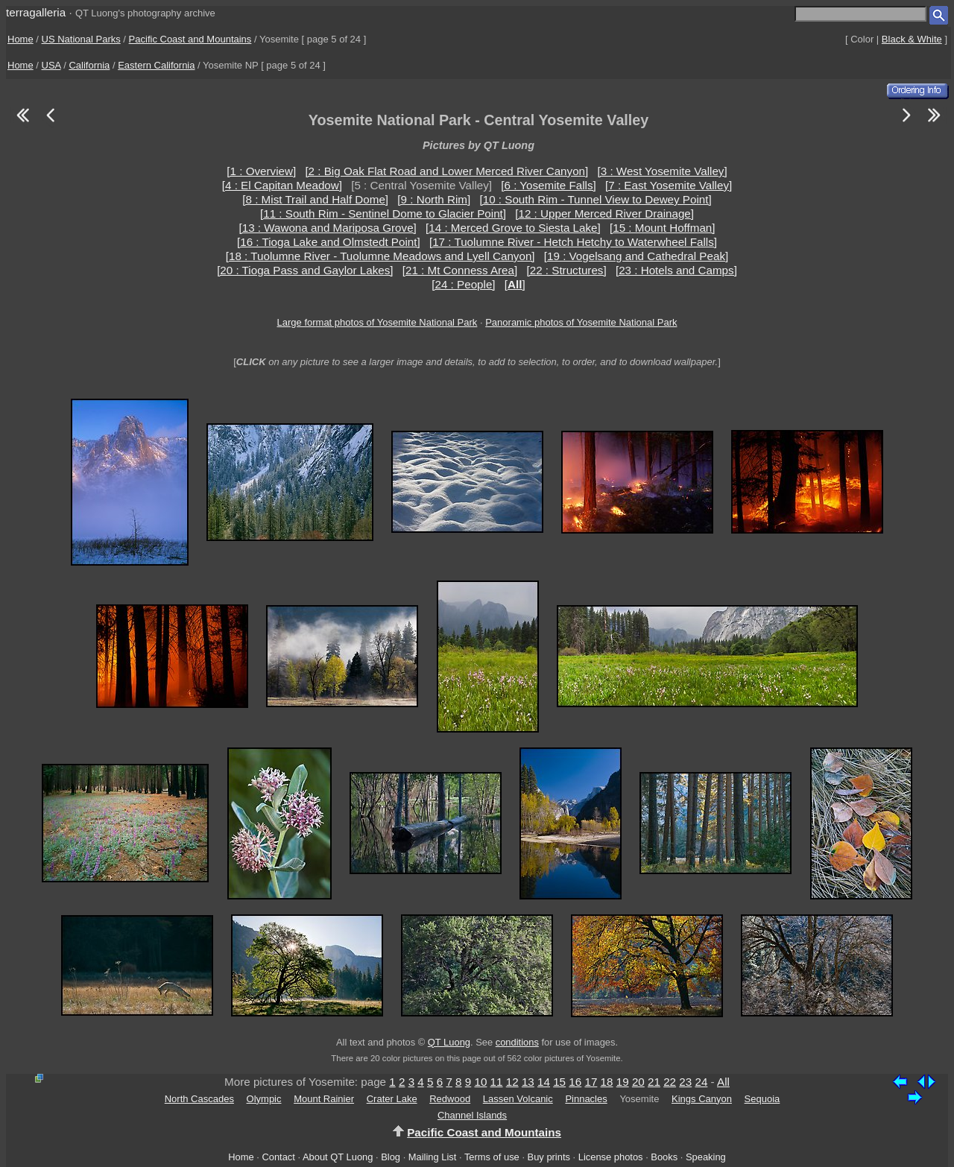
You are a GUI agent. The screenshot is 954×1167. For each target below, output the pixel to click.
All (723, 1081)
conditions (517, 1042)
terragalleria (36, 12)
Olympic (264, 1098)
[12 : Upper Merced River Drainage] (604, 213)
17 (590, 1081)
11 (496, 1081)
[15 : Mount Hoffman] (663, 227)
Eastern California (156, 65)
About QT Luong (338, 1157)
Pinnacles (586, 1098)
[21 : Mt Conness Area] (460, 270)
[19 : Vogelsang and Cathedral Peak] (636, 256)
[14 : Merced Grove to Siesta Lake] (513, 227)
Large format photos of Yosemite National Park (377, 322)
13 (528, 1081)
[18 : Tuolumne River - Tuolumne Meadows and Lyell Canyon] (380, 256)
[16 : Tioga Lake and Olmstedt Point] (328, 241)
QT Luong (449, 1042)
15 (559, 1081)
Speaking (706, 1157)
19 (622, 1081)
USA (51, 65)
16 (575, 1081)
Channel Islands (472, 1115)
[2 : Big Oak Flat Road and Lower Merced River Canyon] (446, 171)
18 (607, 1081)
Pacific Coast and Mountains (190, 39)
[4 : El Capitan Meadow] (282, 185)
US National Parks (81, 39)
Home (20, 39)
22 (669, 1081)
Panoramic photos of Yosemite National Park (581, 322)
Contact (278, 1157)
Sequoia (762, 1098)
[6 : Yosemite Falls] (548, 185)
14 (543, 1081)
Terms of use (491, 1157)
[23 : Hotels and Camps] (676, 270)
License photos (610, 1157)
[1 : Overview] (261, 171)
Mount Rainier (324, 1098)
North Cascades (199, 1098)
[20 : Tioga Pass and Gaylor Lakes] (305, 270)
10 (480, 1081)
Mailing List (432, 1157)
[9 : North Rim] (433, 199)
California (89, 65)
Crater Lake (392, 1098)
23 (685, 1081)
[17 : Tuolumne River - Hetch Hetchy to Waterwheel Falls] (573, 241)
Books (664, 1157)
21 (654, 1081)
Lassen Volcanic (518, 1098)
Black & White (912, 39)
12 (512, 1081)
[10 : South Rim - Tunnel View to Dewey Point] (595, 199)
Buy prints (549, 1157)
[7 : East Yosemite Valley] (668, 185)
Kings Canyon (702, 1098)
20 (638, 1081)
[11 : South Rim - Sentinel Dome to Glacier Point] (383, 213)
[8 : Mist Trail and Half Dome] (315, 199)
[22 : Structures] (566, 270)
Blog (390, 1157)
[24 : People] (463, 284)
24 (701, 1081)
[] (515, 284)
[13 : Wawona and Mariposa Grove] (327, 227)
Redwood (449, 1098)
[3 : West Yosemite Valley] (662, 171)
